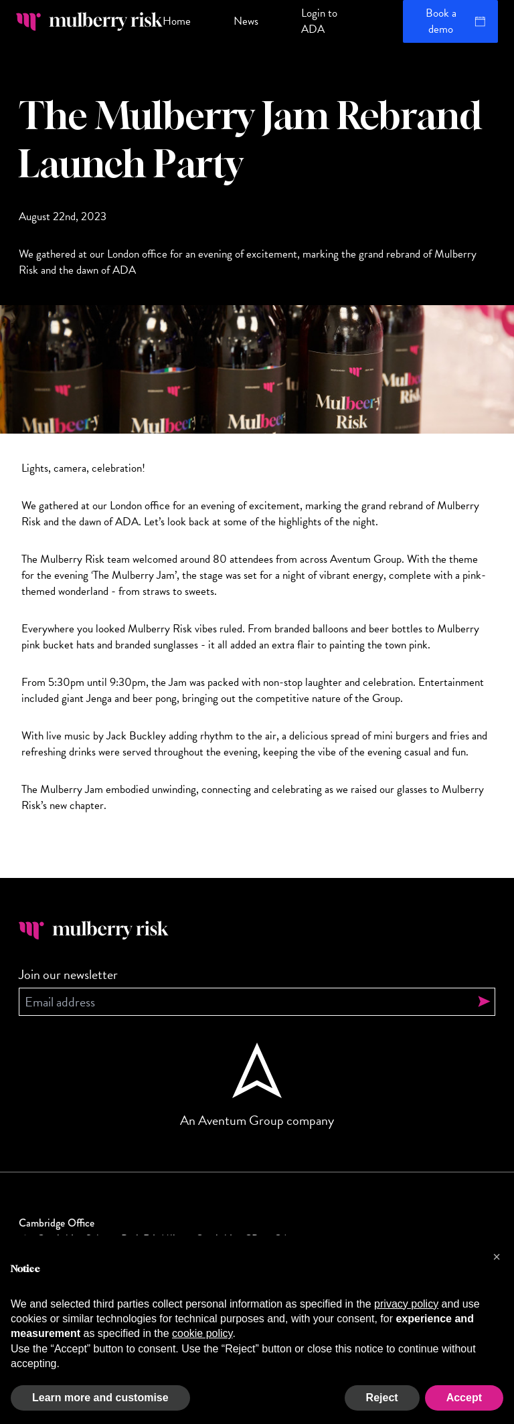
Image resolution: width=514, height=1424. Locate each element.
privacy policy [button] (406, 1304)
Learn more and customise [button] (100, 1397)
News (246, 21)
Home (177, 21)
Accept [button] (464, 1397)
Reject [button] (382, 1397)
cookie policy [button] (202, 1333)
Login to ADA (319, 21)
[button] (496, 1256)
